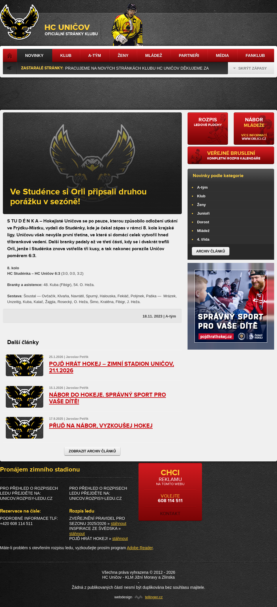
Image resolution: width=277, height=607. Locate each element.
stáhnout (118, 523)
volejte (170, 492)
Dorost (203, 222)
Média (222, 55)
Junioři (203, 213)
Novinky (34, 55)
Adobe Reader (140, 547)
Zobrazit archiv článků (92, 451)
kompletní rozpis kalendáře (238, 155)
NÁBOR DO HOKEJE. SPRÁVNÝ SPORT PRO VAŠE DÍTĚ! (107, 398)
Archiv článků (210, 251)
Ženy (201, 205)
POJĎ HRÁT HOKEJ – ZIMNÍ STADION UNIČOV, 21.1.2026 (111, 367)
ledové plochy (208, 122)
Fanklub (255, 55)
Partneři (189, 55)
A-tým (202, 187)
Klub (201, 196)
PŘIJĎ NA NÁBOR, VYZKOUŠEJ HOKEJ (101, 425)
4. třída (203, 239)
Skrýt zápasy (250, 68)
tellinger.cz (153, 597)
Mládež (203, 231)
